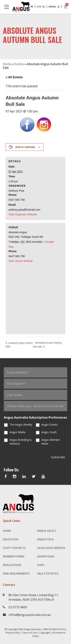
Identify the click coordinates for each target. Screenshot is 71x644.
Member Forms (13, 556)
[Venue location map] (35, 297)
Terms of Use (29, 632)
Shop (40, 565)
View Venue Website (21, 260)
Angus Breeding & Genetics (20, 441)
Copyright (44, 632)
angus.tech (45, 539)
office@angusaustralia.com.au (30, 615)
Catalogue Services (51, 548)
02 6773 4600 (18, 607)
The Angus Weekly (20, 424)
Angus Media (17, 432)
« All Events (14, 77)
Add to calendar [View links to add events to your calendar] (25, 147)
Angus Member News (50, 441)
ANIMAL (54, 6)
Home (7, 64)
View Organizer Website (23, 214)
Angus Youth (49, 432)
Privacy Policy (12, 632)
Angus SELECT (46, 531)
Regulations (12, 565)
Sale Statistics (48, 573)
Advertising (45, 556)
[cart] (65, 7)
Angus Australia (32, 629)
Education (10, 539)
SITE (41, 6)
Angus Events (49, 424)
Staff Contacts (14, 548)
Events (19, 64)
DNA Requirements (16, 573)
